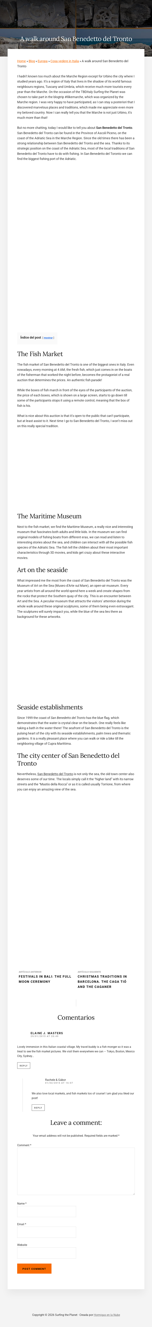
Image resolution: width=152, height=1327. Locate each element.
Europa (43, 61)
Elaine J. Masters (47, 1033)
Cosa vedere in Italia (64, 61)
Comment (24, 1145)
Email (21, 1224)
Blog (32, 61)
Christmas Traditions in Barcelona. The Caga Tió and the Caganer (102, 982)
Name (22, 1203)
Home (21, 61)
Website (22, 1245)
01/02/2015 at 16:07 (59, 1083)
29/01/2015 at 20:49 (45, 1036)
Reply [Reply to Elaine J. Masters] (24, 1065)
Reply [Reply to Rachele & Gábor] (38, 1107)
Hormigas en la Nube (107, 1315)
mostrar (48, 337)
